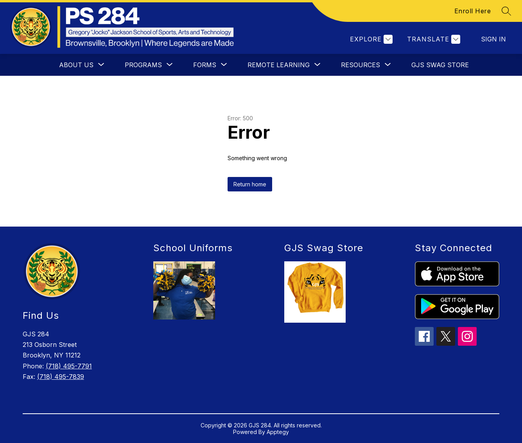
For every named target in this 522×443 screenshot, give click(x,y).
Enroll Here (472, 11)
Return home (249, 184)
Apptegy (278, 432)
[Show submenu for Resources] (360, 65)
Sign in (493, 39)
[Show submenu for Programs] (143, 65)
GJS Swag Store (440, 65)
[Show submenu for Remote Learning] (279, 65)
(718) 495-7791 (69, 366)
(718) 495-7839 (60, 376)
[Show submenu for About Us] (76, 65)
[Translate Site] (432, 39)
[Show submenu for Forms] (204, 65)
